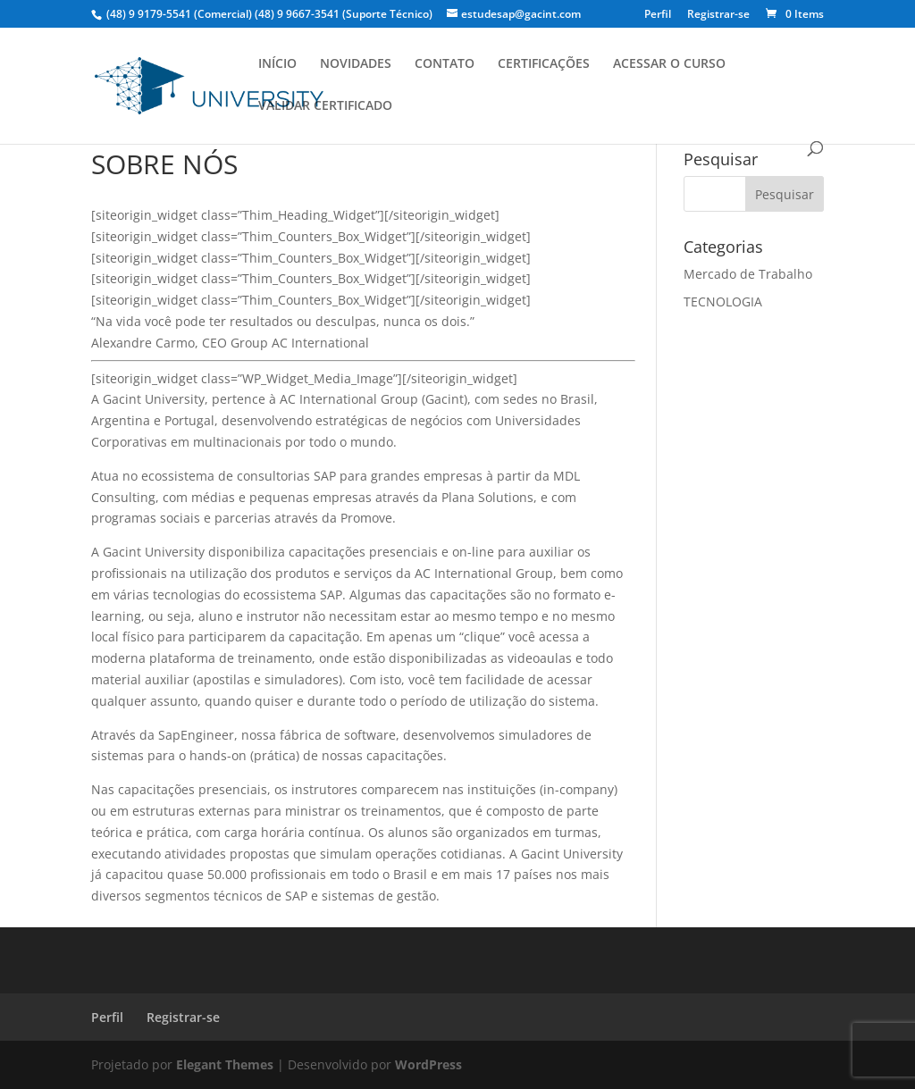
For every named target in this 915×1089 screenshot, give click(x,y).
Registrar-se (718, 15)
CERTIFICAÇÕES (544, 64)
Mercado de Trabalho (748, 273)
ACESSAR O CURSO (669, 64)
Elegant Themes (224, 1064)
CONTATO (444, 64)
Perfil (657, 15)
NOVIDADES (355, 64)
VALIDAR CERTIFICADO (325, 106)
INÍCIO (277, 64)
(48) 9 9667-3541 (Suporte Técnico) (343, 13)
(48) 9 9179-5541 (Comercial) (179, 13)
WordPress (428, 1064)
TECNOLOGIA (723, 301)
